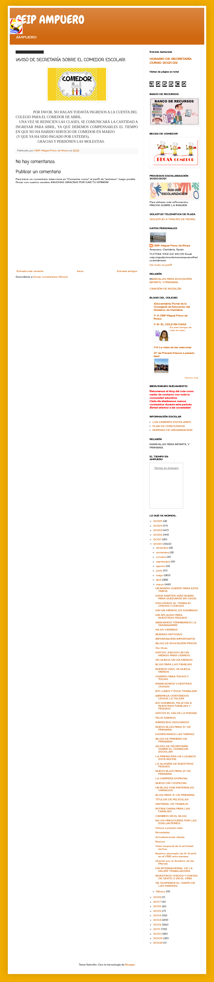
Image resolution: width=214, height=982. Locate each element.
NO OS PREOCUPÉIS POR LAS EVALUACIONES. (176, 822)
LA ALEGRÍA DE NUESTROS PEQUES (174, 765)
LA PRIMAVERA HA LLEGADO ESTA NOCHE (175, 758)
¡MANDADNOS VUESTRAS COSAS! (173, 685)
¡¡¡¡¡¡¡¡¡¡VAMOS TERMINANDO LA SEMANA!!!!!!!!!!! (175, 624)
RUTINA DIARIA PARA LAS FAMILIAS (172, 810)
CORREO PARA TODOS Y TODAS (171, 678)
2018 (157, 897)
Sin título (161, 647)
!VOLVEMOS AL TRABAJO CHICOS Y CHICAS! (173, 604)
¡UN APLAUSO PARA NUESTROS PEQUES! (171, 616)
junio (159, 570)
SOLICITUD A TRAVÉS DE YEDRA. (172, 219)
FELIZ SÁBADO (165, 717)
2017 (157, 901)
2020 (158, 543)
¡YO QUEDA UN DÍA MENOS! (174, 659)
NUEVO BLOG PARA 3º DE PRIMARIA (173, 772)
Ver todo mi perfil (161, 264)
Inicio (80, 271)
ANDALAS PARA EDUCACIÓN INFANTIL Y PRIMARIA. (171, 280)
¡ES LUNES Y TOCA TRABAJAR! (176, 691)
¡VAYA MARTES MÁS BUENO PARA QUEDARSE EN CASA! (175, 597)
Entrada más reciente (30, 271)
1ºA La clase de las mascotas (172, 347)
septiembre (163, 561)
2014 (157, 915)
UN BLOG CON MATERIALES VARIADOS (174, 789)
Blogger (130, 964)
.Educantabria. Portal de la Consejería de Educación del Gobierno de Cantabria (172, 306)
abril (159, 579)
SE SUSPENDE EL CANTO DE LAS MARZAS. (175, 884)
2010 (157, 933)
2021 (157, 539)
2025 (158, 521)
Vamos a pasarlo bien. (169, 827)
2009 (158, 938)
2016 (157, 906)
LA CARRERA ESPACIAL (171, 778)
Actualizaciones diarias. (170, 837)
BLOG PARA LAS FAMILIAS (173, 664)
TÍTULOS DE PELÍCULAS (172, 799)
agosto (161, 566)
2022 (158, 534)
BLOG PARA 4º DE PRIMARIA (174, 794)
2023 (158, 530)
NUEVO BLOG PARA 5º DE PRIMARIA (173, 728)
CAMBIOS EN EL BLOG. (171, 816)
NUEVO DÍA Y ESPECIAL (171, 783)
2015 (157, 910)
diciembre (162, 547)
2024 (158, 525)
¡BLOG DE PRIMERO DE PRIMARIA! (171, 740)
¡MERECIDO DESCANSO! (172, 722)
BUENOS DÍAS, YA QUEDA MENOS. (172, 670)
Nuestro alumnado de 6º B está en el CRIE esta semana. (175, 855)
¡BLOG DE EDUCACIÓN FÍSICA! (176, 643)
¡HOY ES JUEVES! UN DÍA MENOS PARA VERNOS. (172, 654)
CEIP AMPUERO (50, 19)
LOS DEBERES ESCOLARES (171, 422)
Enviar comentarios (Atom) (50, 276)
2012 (157, 924)
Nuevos (160, 841)
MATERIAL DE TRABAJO (171, 803)
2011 (157, 929)
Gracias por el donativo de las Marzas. (174, 862)
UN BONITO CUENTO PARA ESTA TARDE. (176, 589)
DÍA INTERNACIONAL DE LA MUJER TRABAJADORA (174, 869)
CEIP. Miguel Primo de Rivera (171, 245)
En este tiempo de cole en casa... (181, 329)
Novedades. (162, 832)
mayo (160, 575)
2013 (157, 919)
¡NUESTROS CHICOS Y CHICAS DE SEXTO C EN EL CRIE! (176, 877)
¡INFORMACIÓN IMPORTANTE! (175, 638)
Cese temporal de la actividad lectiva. (174, 847)
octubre (161, 556)
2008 (158, 942)
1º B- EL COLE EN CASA (170, 324)
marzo (160, 584)
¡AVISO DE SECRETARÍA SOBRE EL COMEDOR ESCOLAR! (171, 749)
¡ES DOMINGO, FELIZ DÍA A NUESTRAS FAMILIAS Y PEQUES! (173, 705)
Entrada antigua (127, 271)
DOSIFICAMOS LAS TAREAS (174, 734)
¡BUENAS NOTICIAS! (168, 634)
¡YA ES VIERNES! (166, 629)
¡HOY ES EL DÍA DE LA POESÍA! (176, 713)
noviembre (163, 552)
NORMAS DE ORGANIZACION (172, 430)
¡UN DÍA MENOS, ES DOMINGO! (176, 610)
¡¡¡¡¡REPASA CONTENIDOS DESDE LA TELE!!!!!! (172, 697)
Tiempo (158, 468)
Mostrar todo (191, 378)
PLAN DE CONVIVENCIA (168, 426)
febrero (161, 891)
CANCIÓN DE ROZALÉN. (166, 288)
